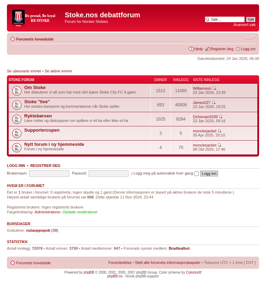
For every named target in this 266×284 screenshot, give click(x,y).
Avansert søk (244, 25)
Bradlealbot (179, 248)
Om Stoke (35, 87)
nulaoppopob (38, 230)
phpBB (89, 272)
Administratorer (48, 212)
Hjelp (198, 49)
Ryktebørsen (38, 115)
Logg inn (248, 49)
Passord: (79, 173)
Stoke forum (21, 80)
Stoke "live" (37, 101)
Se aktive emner (58, 71)
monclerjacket (204, 131)
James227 (202, 102)
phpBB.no (115, 276)
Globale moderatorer (80, 212)
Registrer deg (222, 49)
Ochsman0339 (205, 117)
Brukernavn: (17, 173)
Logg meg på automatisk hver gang (166, 173)
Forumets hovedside (35, 39)
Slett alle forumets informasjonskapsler (168, 262)
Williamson (202, 88)
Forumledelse (120, 262)
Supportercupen (42, 130)
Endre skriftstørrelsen (251, 38)
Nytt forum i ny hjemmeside (54, 144)
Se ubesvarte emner (24, 71)
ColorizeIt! (194, 272)
